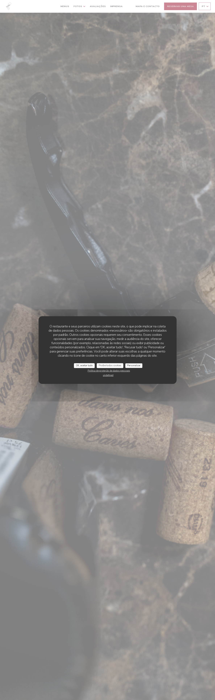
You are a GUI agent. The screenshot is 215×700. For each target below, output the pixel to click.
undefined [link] (108, 375)
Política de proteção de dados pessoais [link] (109, 370)
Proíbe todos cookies (110, 365)
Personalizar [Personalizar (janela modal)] (134, 365)
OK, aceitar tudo (84, 365)
